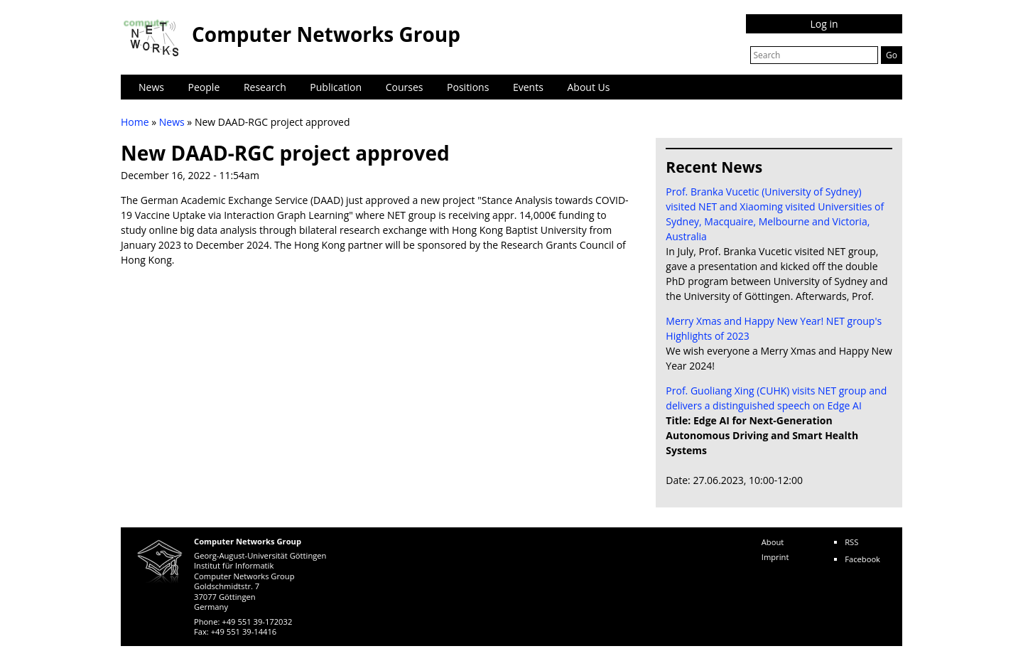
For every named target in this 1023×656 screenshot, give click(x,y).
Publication (336, 87)
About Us (589, 87)
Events (528, 87)
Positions (468, 87)
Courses (404, 87)
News (151, 87)
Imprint (775, 557)
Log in (824, 24)
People (204, 87)
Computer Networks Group (326, 34)
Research (265, 87)
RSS (851, 542)
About (773, 542)
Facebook (862, 559)
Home (135, 122)
